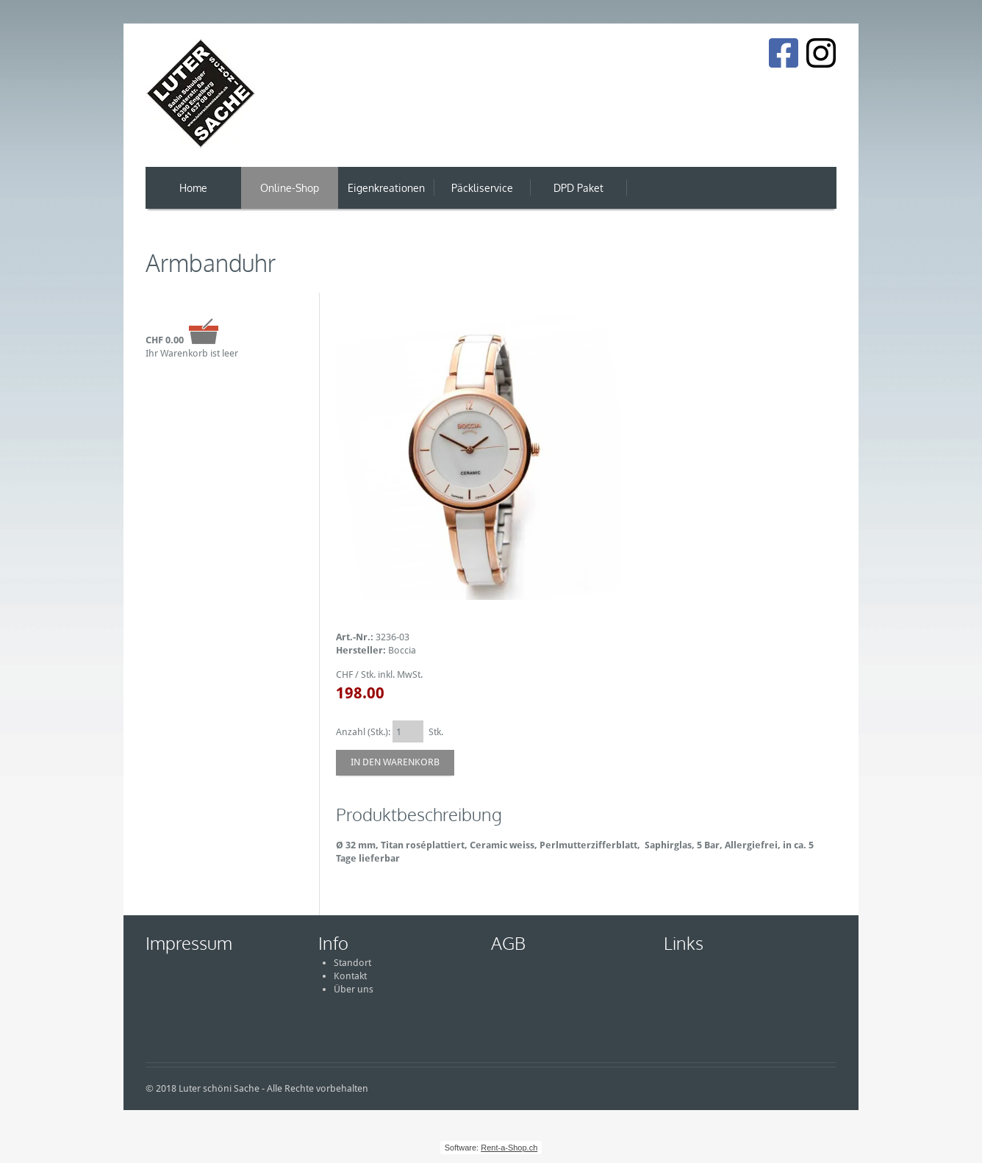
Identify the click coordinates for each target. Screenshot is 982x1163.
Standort (352, 962)
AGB (508, 942)
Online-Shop (289, 188)
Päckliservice (482, 188)
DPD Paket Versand (578, 195)
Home (193, 188)
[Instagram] (821, 53)
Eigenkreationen (386, 188)
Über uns (353, 989)
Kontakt (350, 975)
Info (333, 942)
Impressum (189, 942)
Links (683, 942)
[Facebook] (783, 53)
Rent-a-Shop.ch (509, 1147)
